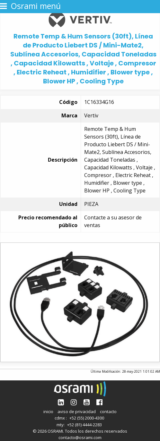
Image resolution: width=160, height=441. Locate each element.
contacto (108, 411)
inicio (48, 411)
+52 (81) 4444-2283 (84, 425)
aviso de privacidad (77, 411)
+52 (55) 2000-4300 (86, 418)
